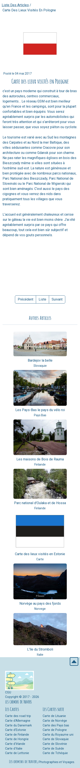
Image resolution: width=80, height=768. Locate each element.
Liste (42, 299)
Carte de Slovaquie (56, 739)
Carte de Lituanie (54, 716)
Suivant (57, 299)
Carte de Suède (53, 748)
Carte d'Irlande (15, 744)
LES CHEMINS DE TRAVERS (18, 702)
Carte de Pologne (55, 730)
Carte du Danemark (18, 725)
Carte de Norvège (55, 721)
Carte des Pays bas (56, 725)
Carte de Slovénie (55, 744)
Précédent (25, 299)
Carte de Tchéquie (55, 753)
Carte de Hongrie (17, 739)
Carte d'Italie (13, 748)
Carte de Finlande (17, 734)
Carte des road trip (18, 716)
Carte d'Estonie (15, 730)
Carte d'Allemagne (17, 721)
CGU (8, 692)
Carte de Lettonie (17, 753)
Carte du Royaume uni (58, 734)
